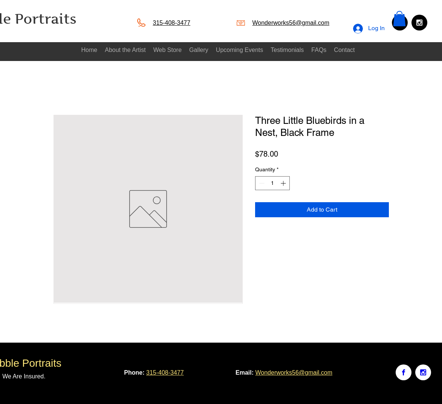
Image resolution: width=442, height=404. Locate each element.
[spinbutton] (272, 183)
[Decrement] (261, 183)
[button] (399, 18)
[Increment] (284, 183)
